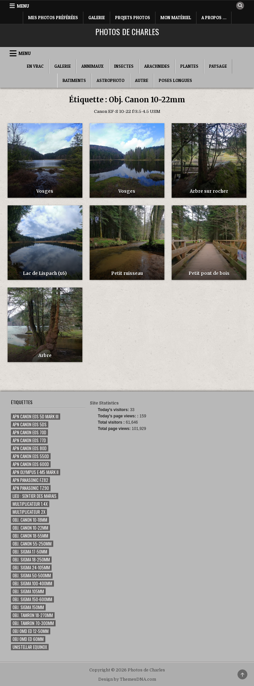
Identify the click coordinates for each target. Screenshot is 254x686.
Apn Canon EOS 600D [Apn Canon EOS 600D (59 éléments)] (31, 464)
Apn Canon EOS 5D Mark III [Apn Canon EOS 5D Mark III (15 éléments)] (36, 416)
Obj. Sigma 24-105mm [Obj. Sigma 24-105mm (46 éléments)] (31, 567)
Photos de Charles (127, 31)
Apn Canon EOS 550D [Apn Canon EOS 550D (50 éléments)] (31, 456)
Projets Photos (132, 17)
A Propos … (213, 17)
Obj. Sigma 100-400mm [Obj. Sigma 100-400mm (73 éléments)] (32, 583)
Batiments (74, 80)
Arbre (45, 355)
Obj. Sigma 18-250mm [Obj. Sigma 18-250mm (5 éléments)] (31, 559)
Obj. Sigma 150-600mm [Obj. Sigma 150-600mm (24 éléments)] (32, 599)
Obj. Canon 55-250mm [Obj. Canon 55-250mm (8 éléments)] (32, 544)
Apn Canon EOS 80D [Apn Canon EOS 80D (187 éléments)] (30, 448)
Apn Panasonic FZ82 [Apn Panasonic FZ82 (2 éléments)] (30, 480)
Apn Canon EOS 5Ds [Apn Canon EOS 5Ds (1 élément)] (30, 424)
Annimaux (92, 66)
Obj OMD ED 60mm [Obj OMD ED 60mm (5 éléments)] (28, 639)
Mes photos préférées (53, 17)
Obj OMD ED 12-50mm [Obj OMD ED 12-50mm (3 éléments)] (31, 631)
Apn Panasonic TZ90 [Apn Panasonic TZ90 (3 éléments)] (31, 488)
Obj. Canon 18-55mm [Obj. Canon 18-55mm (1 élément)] (30, 536)
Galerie (96, 17)
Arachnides (157, 66)
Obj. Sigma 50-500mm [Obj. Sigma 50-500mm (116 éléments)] (32, 575)
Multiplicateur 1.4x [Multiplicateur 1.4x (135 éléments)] (30, 504)
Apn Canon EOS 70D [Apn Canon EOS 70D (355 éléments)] (29, 432)
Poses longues (175, 80)
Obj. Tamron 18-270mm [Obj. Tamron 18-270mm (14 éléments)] (33, 615)
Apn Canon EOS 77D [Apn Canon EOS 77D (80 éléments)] (29, 440)
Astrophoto (110, 80)
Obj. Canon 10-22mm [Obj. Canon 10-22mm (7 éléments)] (30, 528)
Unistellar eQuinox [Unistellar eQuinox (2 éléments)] (30, 647)
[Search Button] (240, 6)
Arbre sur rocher (209, 191)
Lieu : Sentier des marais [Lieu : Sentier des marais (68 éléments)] (35, 496)
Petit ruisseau (127, 273)
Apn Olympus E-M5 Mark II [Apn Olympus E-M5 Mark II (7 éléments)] (36, 472)
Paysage (218, 66)
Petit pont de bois (209, 273)
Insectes (124, 66)
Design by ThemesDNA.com (127, 679)
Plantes (189, 66)
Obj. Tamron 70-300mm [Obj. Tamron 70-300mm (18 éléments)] (33, 623)
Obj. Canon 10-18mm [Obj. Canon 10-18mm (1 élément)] (30, 520)
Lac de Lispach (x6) (45, 273)
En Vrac (35, 66)
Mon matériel (175, 17)
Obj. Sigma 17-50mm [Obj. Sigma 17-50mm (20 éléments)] (30, 552)
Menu (23, 6)
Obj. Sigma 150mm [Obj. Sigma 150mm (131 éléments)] (28, 607)
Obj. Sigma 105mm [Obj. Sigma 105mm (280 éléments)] (28, 591)
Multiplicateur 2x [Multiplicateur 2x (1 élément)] (29, 512)
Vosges (44, 191)
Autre (141, 80)
